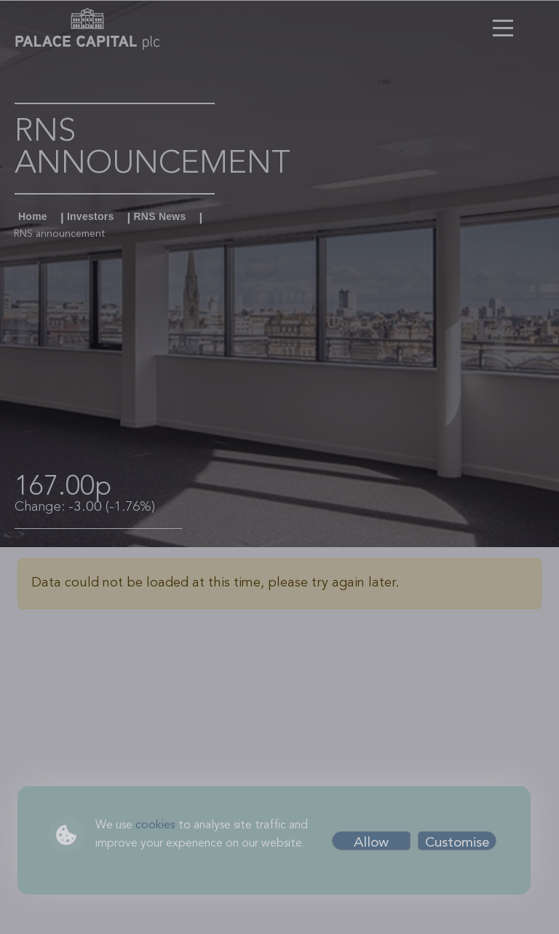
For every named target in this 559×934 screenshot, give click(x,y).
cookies (155, 825)
